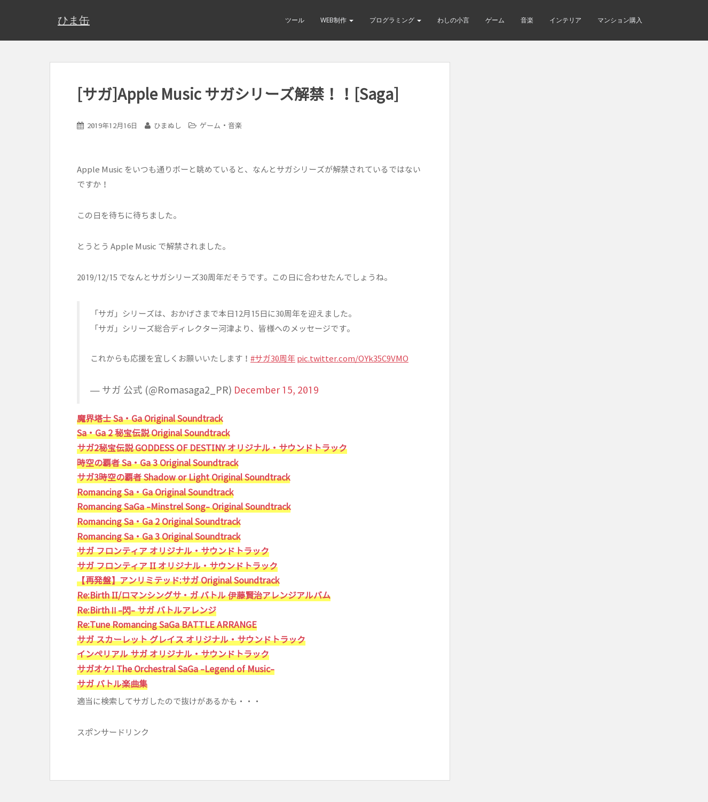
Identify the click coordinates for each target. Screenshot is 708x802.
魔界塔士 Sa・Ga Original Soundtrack (150, 418)
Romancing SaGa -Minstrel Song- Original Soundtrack (183, 507)
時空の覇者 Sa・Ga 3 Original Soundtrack (157, 463)
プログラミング (395, 20)
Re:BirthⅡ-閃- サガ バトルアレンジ (146, 610)
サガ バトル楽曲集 (112, 684)
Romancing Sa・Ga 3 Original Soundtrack (158, 536)
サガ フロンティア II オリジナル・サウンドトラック (177, 566)
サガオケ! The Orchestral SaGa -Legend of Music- (175, 669)
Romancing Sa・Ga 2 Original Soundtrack (158, 522)
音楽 (527, 20)
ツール (294, 20)
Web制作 (336, 20)
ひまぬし (168, 125)
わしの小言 (453, 20)
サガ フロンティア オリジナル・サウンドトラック (173, 551)
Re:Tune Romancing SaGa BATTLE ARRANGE (167, 625)
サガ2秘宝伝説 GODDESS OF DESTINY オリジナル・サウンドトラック (212, 448)
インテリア (565, 20)
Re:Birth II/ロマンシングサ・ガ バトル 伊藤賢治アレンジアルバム (204, 595)
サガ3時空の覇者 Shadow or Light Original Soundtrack (183, 477)
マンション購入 (619, 20)
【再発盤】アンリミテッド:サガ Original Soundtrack (178, 580)
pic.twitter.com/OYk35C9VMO (352, 358)
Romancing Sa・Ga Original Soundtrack (155, 492)
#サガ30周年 (272, 358)
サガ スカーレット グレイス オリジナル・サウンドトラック (191, 640)
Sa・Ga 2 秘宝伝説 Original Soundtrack (153, 433)
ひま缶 (74, 20)
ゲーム (495, 20)
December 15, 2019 (276, 390)
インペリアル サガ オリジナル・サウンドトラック (173, 654)
